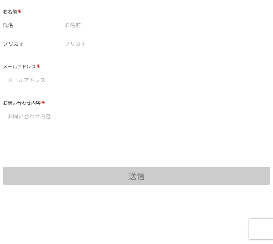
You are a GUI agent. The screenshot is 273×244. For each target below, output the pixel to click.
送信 (136, 176)
